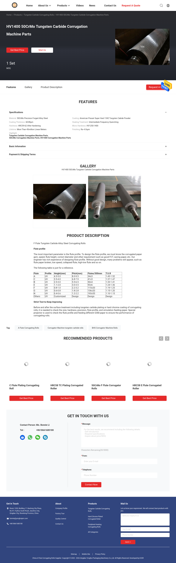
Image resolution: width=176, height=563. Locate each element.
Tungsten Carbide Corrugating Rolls (39, 15)
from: (84, 456)
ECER (142, 558)
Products (18, 15)
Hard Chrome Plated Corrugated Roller (95, 518)
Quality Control (60, 519)
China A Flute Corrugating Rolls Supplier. (47, 558)
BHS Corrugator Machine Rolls (105, 328)
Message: (86, 424)
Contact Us (59, 524)
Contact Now (91, 484)
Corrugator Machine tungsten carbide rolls (65, 328)
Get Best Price (17, 50)
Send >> (128, 542)
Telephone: (87, 470)
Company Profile (61, 508)
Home (9, 15)
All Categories (93, 532)
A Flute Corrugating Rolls (28, 328)
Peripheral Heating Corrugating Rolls (94, 525)
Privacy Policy (100, 554)
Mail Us (42, 50)
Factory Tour (59, 514)
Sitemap (74, 554)
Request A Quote (158, 87)
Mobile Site (86, 554)
